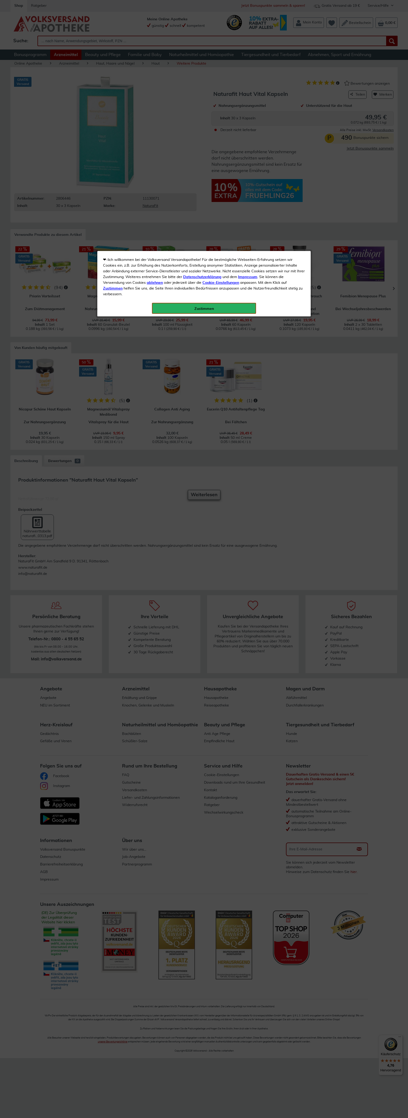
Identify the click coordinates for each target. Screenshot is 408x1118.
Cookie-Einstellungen (220, 123)
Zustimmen (113, 128)
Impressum (247, 117)
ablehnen (155, 123)
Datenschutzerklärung (202, 117)
